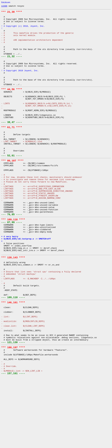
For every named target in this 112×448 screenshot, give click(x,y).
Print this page (5, 2)
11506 (4, 6)
